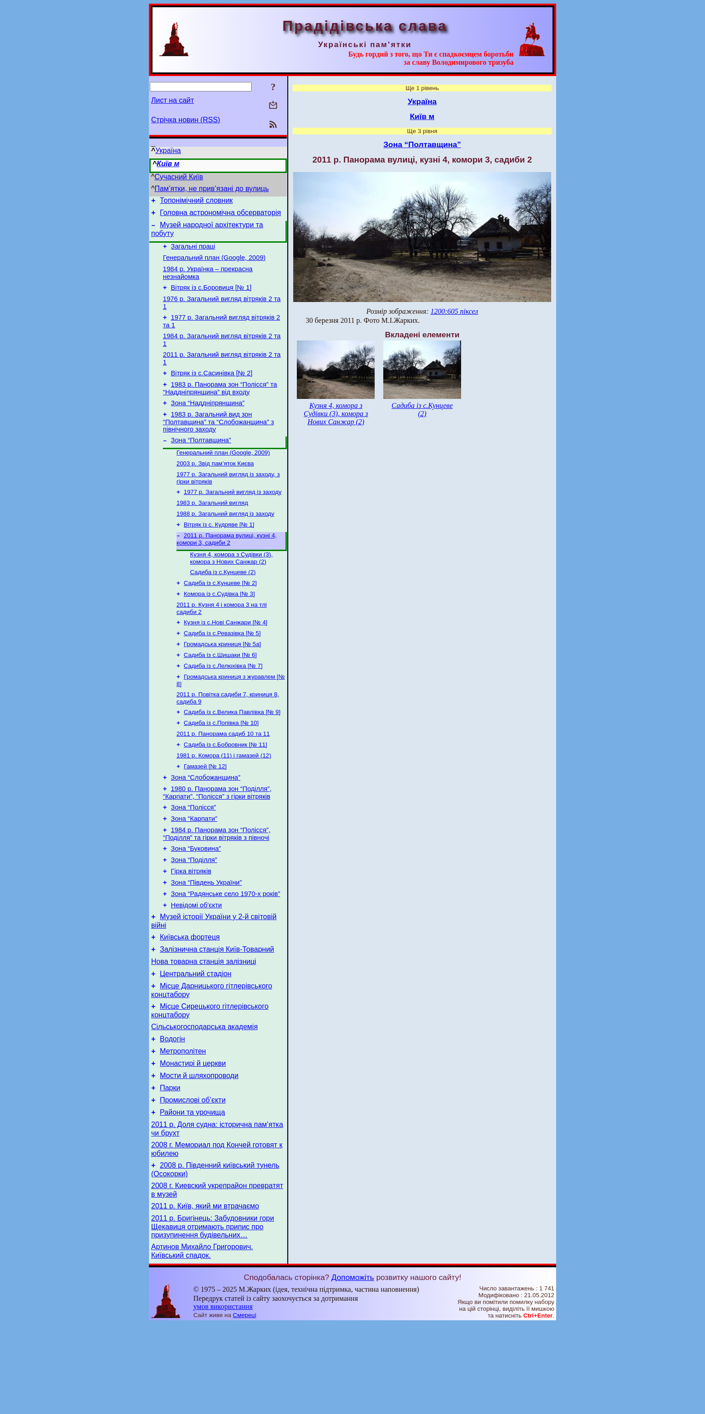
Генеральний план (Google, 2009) (214, 264)
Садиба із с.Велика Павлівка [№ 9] (232, 752)
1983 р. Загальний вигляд (212, 529)
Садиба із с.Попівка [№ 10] (221, 764)
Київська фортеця (190, 1000)
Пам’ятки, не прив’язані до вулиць (212, 188)
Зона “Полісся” (193, 856)
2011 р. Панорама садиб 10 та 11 (223, 776)
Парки (170, 1166)
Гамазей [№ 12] (205, 811)
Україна (168, 150)
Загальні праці (193, 251)
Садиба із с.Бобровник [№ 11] (225, 788)
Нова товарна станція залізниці (203, 1027)
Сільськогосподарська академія (204, 1098)
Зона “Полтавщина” (201, 461)
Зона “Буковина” (196, 902)
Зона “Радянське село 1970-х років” (225, 952)
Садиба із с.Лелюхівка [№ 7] (223, 703)
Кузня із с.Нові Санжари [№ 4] (225, 656)
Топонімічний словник (196, 202)
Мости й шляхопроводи (199, 1152)
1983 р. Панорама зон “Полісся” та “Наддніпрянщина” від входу (220, 405)
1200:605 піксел (454, 311)
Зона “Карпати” (194, 869)
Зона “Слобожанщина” (205, 824)
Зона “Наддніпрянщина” (208, 422)
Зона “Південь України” (206, 940)
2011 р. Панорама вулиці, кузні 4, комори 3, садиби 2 (226, 568)
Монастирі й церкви (193, 1138)
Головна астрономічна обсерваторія (220, 215)
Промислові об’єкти (192, 1179)
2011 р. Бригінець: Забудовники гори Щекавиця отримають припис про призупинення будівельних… (212, 1315)
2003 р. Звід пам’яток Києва (215, 487)
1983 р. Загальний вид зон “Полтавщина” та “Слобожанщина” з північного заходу (218, 442)
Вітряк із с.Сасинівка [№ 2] (211, 389)
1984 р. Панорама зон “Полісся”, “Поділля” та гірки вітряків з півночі (217, 885)
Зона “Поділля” (194, 914)
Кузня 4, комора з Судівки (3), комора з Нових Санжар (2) (231, 588)
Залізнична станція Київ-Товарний (217, 1013)
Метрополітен (183, 1125)
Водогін (172, 1111)
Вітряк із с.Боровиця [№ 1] (211, 297)
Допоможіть (352, 1367)
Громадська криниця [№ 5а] (222, 680)
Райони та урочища (192, 1193)
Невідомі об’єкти (196, 965)
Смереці (245, 1405)
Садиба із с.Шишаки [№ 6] (220, 692)
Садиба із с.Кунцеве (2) (223, 602)
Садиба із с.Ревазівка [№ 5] (222, 668)
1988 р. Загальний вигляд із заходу (225, 540)
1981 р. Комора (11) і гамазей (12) (223, 799)
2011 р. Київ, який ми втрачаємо (205, 1293)
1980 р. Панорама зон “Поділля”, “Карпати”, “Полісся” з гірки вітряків (217, 840)
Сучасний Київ (179, 177)
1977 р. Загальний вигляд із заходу (232, 517)
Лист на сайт (172, 100)
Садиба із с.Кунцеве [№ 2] (220, 614)
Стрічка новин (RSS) (185, 120)
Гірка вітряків (191, 927)
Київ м (168, 164)
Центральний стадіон (195, 1041)
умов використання (222, 1396)
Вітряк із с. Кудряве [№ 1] (219, 552)
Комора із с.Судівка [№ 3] (219, 626)
